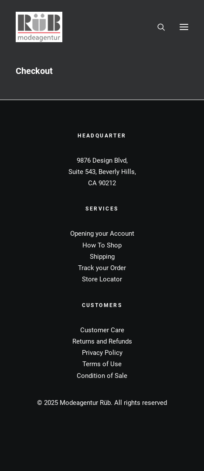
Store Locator (102, 279)
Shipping (102, 257)
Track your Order (102, 268)
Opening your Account (102, 233)
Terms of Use (102, 364)
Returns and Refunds (102, 341)
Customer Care (102, 330)
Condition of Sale (102, 376)
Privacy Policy (102, 353)
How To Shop (102, 245)
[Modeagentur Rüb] (39, 27)
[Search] (157, 27)
